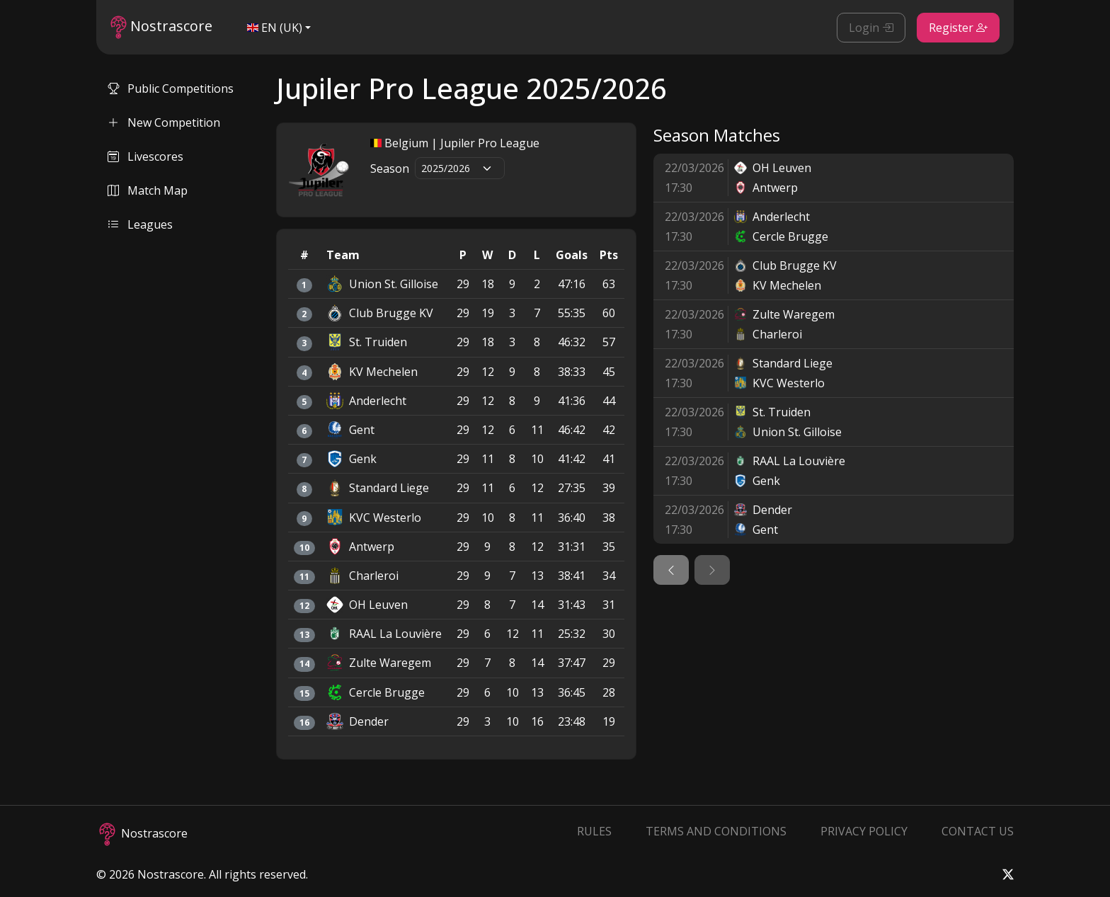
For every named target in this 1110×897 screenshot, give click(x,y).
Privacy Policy (864, 831)
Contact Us (978, 831)
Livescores (145, 156)
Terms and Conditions (716, 831)
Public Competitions (171, 88)
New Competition (164, 122)
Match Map (148, 190)
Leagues (140, 224)
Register (958, 27)
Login (871, 27)
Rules (594, 831)
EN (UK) (274, 27)
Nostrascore (161, 27)
